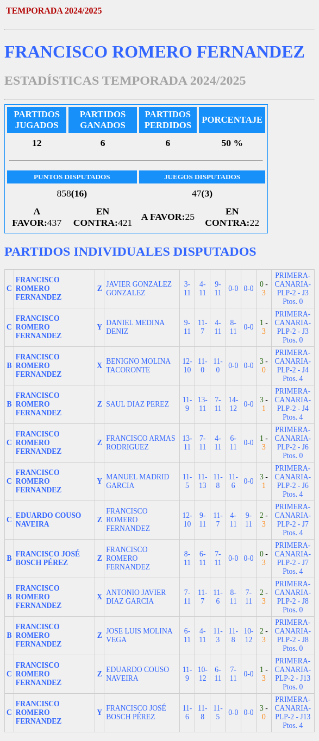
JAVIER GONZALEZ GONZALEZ (139, 288)
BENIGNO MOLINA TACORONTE (138, 365)
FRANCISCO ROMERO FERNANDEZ (128, 520)
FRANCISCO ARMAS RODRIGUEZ (140, 442)
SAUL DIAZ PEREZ (137, 404)
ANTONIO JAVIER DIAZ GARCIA (136, 596)
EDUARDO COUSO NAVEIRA (137, 674)
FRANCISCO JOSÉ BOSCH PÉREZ (136, 712)
